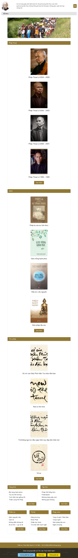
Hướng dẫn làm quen (26, 555)
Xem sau (41, 555)
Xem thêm (39, 182)
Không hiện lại (54, 555)
